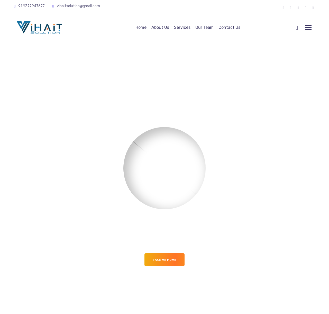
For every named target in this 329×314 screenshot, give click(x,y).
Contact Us (229, 27)
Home (141, 27)
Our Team (204, 27)
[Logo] (39, 27)
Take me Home (164, 260)
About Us (160, 27)
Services (182, 27)
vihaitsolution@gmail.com (79, 6)
